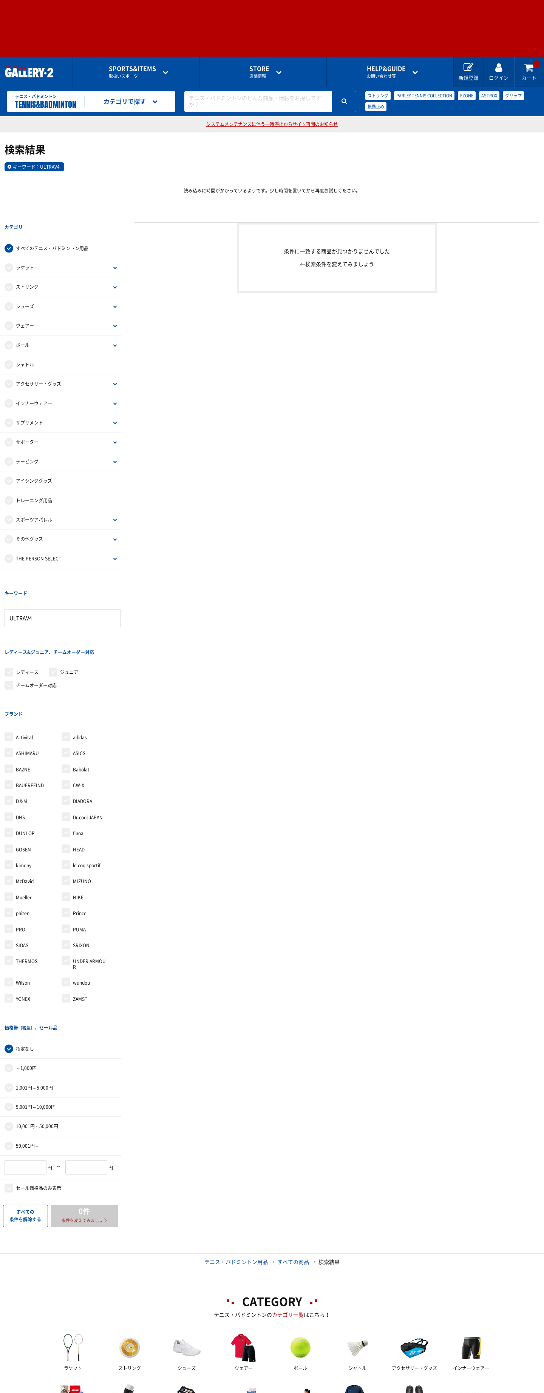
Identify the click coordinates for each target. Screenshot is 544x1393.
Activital (24, 676)
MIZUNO (82, 819)
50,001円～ (27, 1069)
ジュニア (69, 626)
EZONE (466, 96)
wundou (81, 921)
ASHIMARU (27, 692)
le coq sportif (86, 804)
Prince (80, 852)
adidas (80, 676)
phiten (22, 852)
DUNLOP (25, 772)
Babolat (81, 708)
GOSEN (23, 787)
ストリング (378, 96)
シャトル (25, 349)
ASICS (79, 692)
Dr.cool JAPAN (88, 756)
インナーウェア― (34, 388)
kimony (23, 804)
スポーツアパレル (34, 504)
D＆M (21, 739)
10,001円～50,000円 (37, 1049)
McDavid (25, 819)
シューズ (25, 291)
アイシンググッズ (34, 465)
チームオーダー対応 (36, 639)
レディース (27, 626)
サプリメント (29, 407)
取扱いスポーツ (132, 72)
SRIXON (81, 884)
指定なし (25, 972)
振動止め (376, 107)
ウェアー (25, 310)
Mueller (24, 836)
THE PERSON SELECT (38, 543)
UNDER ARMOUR (89, 902)
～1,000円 (26, 991)
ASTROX (489, 96)
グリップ (513, 96)
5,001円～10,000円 (36, 1030)
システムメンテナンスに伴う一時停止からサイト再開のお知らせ (272, 124)
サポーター (27, 427)
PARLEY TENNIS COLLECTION (424, 96)
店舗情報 (259, 72)
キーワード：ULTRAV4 (36, 167)
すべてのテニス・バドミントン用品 (52, 233)
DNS (20, 756)
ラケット (25, 252)
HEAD (79, 787)
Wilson (23, 921)
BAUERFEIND (30, 724)
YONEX (23, 937)
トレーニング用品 (34, 485)
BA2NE (23, 708)
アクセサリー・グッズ (38, 368)
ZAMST (80, 937)
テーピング (27, 446)
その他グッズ (29, 524)
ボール (22, 330)
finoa (78, 772)
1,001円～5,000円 (34, 1010)
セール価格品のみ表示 (38, 1111)
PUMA (79, 867)
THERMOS (26, 899)
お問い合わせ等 (386, 72)
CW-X (78, 724)
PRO (20, 867)
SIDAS (22, 884)
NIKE (78, 836)
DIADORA (82, 739)
